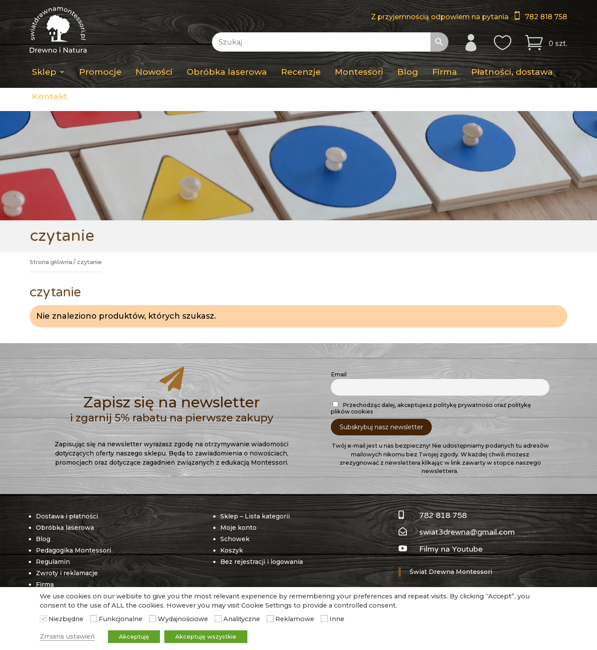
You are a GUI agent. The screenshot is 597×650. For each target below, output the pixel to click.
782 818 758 (546, 17)
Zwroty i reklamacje (67, 573)
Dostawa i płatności (67, 516)
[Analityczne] (218, 618)
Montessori (359, 71)
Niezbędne (66, 619)
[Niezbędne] (43, 618)
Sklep (44, 71)
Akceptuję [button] (134, 636)
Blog (407, 71)
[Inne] (324, 618)
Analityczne (241, 619)
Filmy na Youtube (450, 549)
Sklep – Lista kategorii (255, 516)
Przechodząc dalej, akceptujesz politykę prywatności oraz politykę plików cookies (431, 408)
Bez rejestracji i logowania (261, 562)
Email (339, 374)
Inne (337, 619)
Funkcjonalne (120, 619)
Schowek (235, 539)
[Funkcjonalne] (93, 618)
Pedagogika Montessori (73, 550)
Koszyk (231, 550)
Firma (444, 71)
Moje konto (238, 528)
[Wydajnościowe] (152, 618)
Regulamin (53, 562)
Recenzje (301, 71)
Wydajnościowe (183, 619)
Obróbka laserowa (227, 71)
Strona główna (51, 262)
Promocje (100, 71)
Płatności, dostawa (512, 71)
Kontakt (49, 96)
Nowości (154, 71)
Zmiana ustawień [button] (67, 636)
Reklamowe (294, 619)
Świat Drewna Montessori (451, 572)
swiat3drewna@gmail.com (467, 532)
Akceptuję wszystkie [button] (205, 636)
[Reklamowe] (270, 618)
